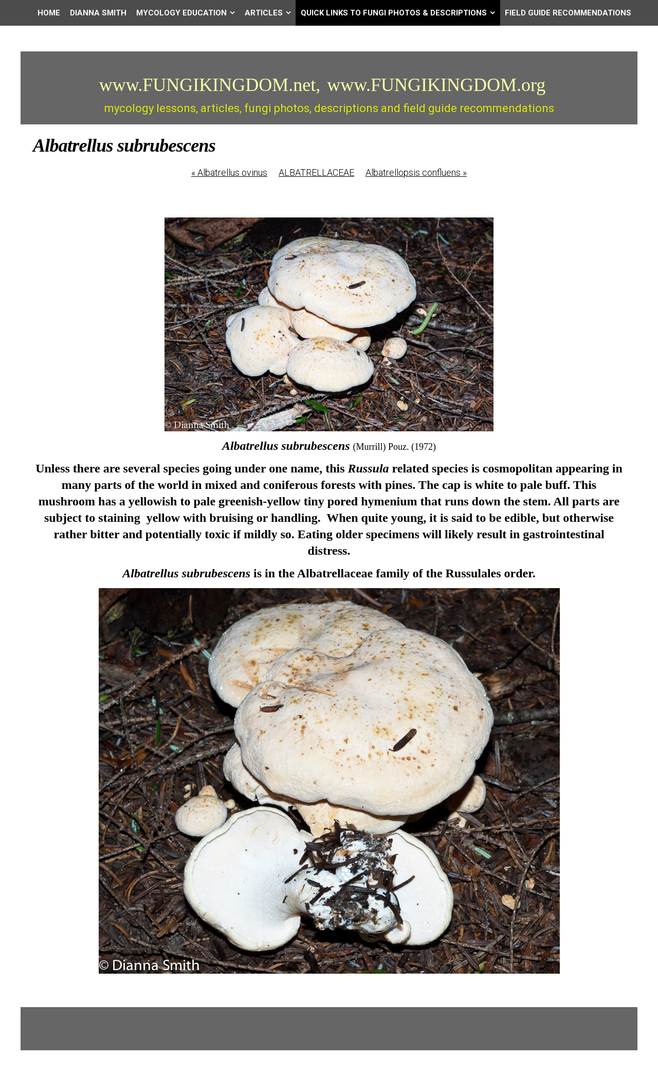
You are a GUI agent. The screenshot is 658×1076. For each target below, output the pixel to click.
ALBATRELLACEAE (316, 172)
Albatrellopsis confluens (416, 172)
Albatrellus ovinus (229, 172)
